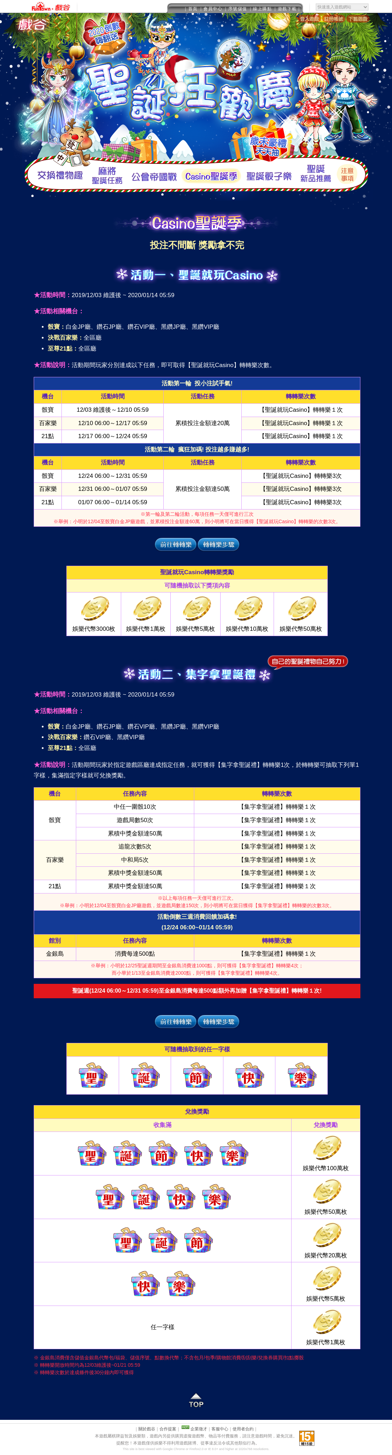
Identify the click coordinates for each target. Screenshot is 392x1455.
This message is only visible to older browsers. (196, 6)
